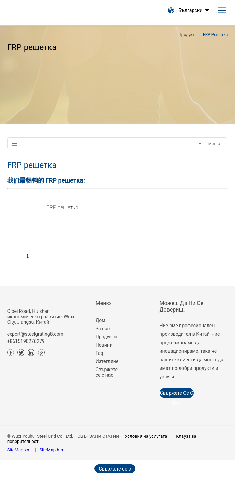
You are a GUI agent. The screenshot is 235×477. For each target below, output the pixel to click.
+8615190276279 (26, 341)
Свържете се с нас (107, 372)
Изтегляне (107, 361)
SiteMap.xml (19, 449)
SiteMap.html (52, 449)
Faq (99, 353)
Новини (104, 345)
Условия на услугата (146, 436)
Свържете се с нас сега (115, 469)
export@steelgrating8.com (35, 334)
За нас (103, 328)
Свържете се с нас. (176, 394)
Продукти (106, 336)
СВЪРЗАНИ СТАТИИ (98, 436)
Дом (100, 320)
